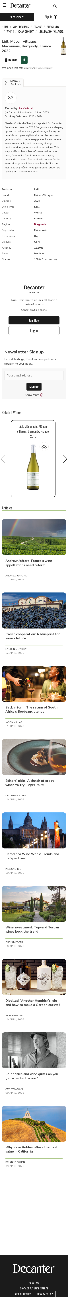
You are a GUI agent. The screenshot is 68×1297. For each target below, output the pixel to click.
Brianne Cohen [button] (15, 1162)
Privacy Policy (45, 1294)
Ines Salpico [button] (13, 869)
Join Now (34, 320)
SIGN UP (34, 387)
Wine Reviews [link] (21, 27)
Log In (34, 330)
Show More (34, 395)
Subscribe (17, 17)
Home (5, 27)
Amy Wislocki (26, 108)
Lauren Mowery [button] (15, 649)
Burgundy (40, 224)
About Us (34, 1282)
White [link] (10, 31)
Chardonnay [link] (26, 31)
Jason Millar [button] (13, 722)
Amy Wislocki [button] (14, 1089)
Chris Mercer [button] (14, 942)
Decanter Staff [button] (15, 795)
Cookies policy (23, 1294)
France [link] (38, 27)
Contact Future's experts (34, 1288)
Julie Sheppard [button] (14, 1015)
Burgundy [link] (53, 27)
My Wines (10, 60)
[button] (12, 83)
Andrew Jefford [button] (16, 575)
